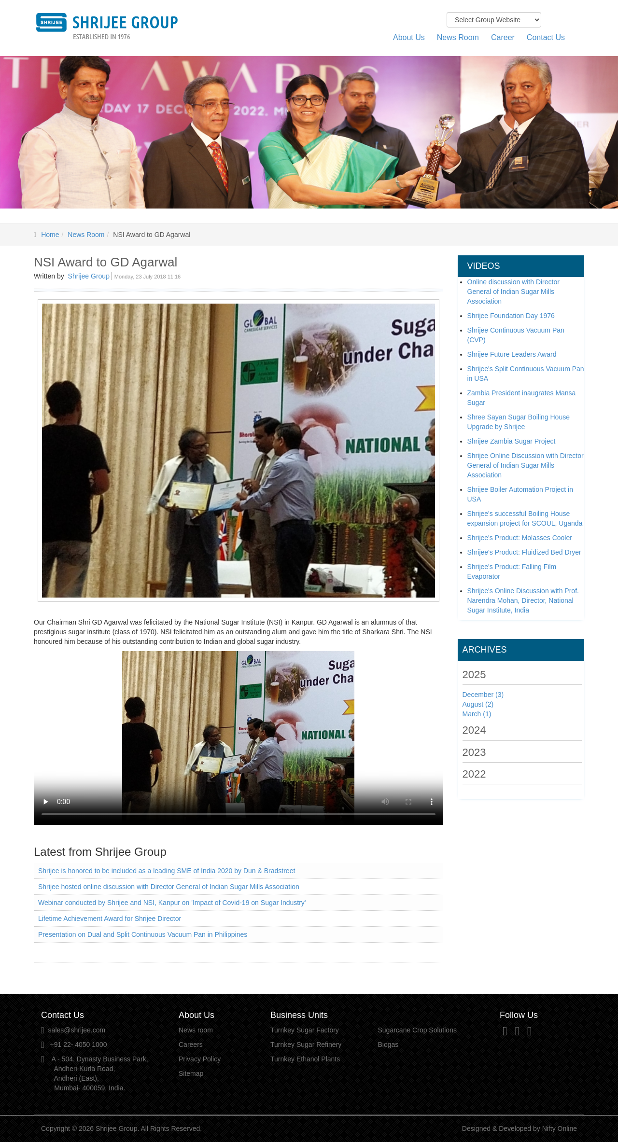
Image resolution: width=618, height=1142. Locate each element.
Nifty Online (559, 1128)
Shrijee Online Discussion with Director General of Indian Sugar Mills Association (525, 465)
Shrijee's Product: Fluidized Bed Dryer (524, 552)
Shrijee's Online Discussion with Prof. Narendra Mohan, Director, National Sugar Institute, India (523, 600)
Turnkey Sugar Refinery (305, 1044)
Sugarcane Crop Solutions (417, 1030)
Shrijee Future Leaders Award (512, 354)
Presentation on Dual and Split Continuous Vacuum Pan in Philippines (142, 934)
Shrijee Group (89, 276)
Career (503, 37)
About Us (409, 37)
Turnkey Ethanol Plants (305, 1059)
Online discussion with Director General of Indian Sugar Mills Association (513, 291)
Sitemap (191, 1073)
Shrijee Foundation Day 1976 (511, 316)
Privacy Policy (200, 1059)
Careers (191, 1044)
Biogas (388, 1044)
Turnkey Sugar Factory (304, 1030)
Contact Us (546, 37)
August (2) (478, 704)
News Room (458, 37)
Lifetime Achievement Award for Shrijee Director (109, 918)
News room (196, 1030)
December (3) (483, 694)
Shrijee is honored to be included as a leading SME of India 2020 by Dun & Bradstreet (166, 871)
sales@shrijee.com (76, 1030)
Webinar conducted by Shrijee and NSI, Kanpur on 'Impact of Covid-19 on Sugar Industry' (172, 902)
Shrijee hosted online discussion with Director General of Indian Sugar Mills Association (168, 887)
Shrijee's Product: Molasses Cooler (519, 538)
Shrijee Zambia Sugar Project (511, 441)
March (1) (477, 714)
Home (50, 234)
